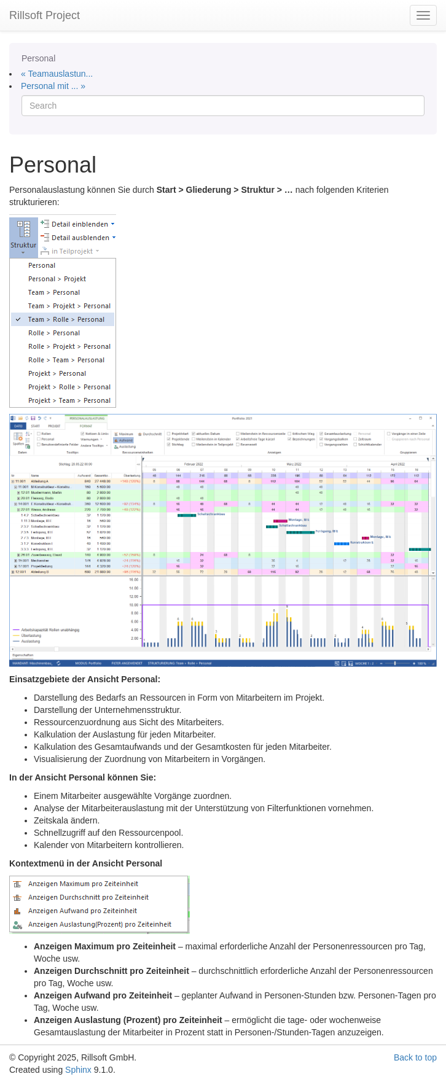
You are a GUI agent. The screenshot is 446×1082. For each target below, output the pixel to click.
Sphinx (78, 1070)
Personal (38, 58)
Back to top (415, 1057)
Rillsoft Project (44, 15)
